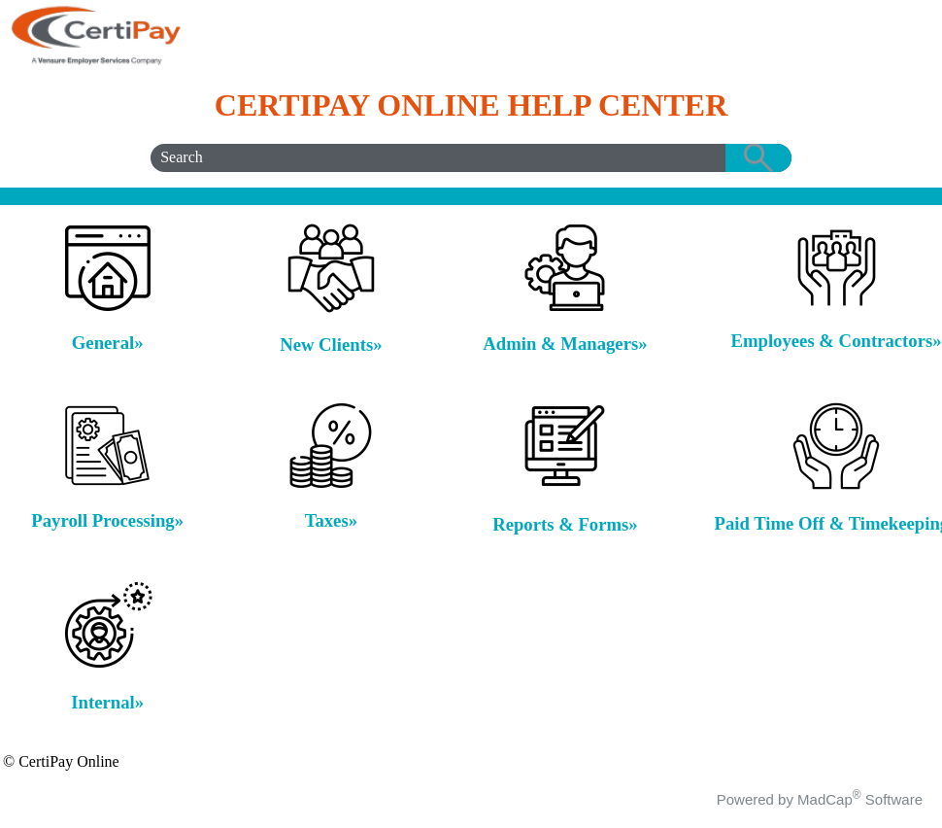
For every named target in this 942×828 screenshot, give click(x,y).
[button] (758, 158)
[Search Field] (471, 158)
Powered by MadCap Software (820, 799)
